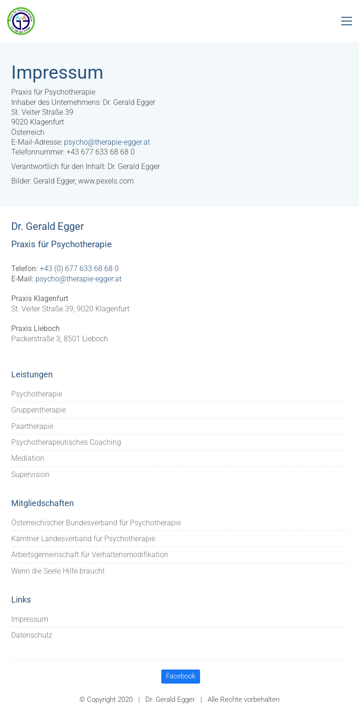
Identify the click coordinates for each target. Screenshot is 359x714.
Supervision (30, 474)
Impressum (29, 619)
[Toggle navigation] (346, 21)
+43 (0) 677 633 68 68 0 (79, 268)
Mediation (27, 458)
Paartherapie (32, 426)
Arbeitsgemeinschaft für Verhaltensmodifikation (89, 554)
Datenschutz (31, 635)
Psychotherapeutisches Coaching (66, 442)
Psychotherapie (36, 394)
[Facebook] (180, 677)
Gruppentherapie (38, 409)
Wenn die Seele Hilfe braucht (58, 571)
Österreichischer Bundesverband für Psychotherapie (96, 522)
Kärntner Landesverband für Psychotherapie (83, 538)
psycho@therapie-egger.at (107, 142)
